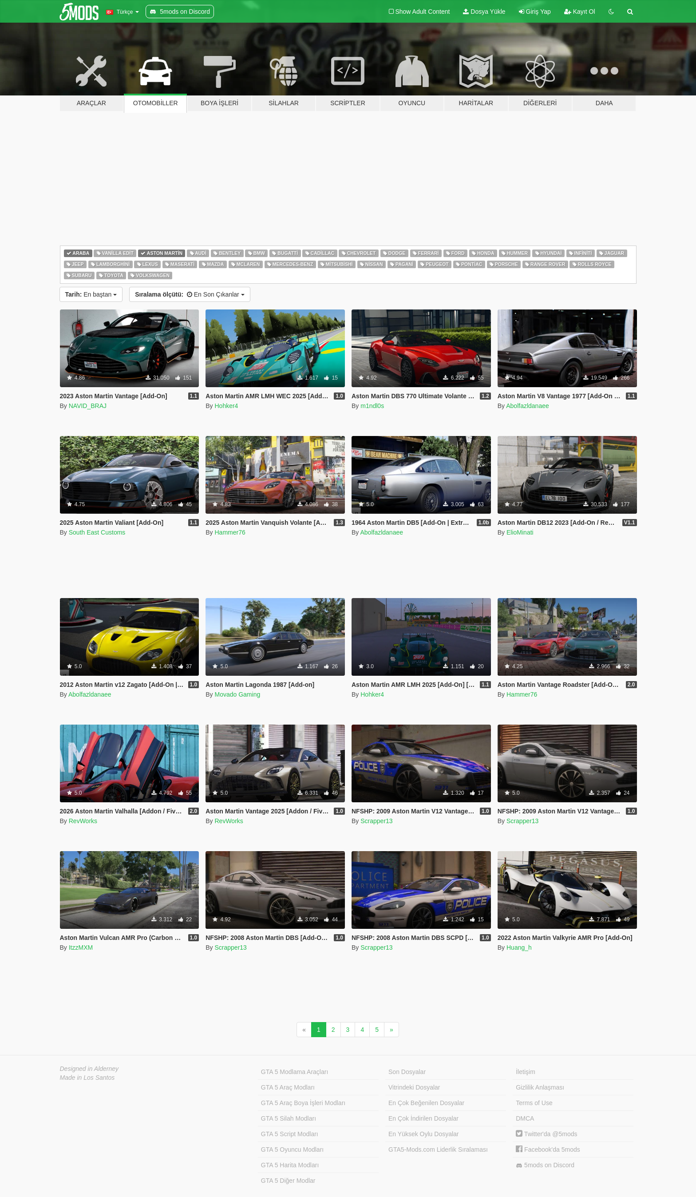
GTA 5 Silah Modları (288, 1118)
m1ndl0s (372, 405)
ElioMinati (520, 532)
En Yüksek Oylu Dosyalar (423, 1134)
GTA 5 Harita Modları (290, 1165)
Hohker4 (226, 405)
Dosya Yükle (484, 11)
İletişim (525, 1071)
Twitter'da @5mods (546, 1134)
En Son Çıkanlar (189, 294)
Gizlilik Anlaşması (540, 1087)
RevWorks (83, 820)
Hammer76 (229, 532)
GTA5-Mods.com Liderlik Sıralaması (438, 1149)
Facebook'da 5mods (548, 1149)
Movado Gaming (237, 694)
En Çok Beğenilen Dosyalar (426, 1102)
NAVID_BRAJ (88, 405)
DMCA (525, 1118)
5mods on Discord (545, 1165)
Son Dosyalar (407, 1071)
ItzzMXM (81, 947)
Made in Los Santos (87, 1077)
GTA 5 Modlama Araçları (294, 1071)
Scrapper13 (376, 820)
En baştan (91, 294)
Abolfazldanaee (527, 405)
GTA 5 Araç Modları (288, 1087)
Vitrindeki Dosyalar (414, 1087)
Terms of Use (534, 1102)
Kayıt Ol (579, 11)
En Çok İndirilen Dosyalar (423, 1118)
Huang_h (519, 947)
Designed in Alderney (89, 1068)
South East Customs (97, 532)
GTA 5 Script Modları (289, 1134)
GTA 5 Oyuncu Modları (292, 1149)
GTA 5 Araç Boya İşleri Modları (303, 1102)
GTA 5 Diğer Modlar (288, 1180)
